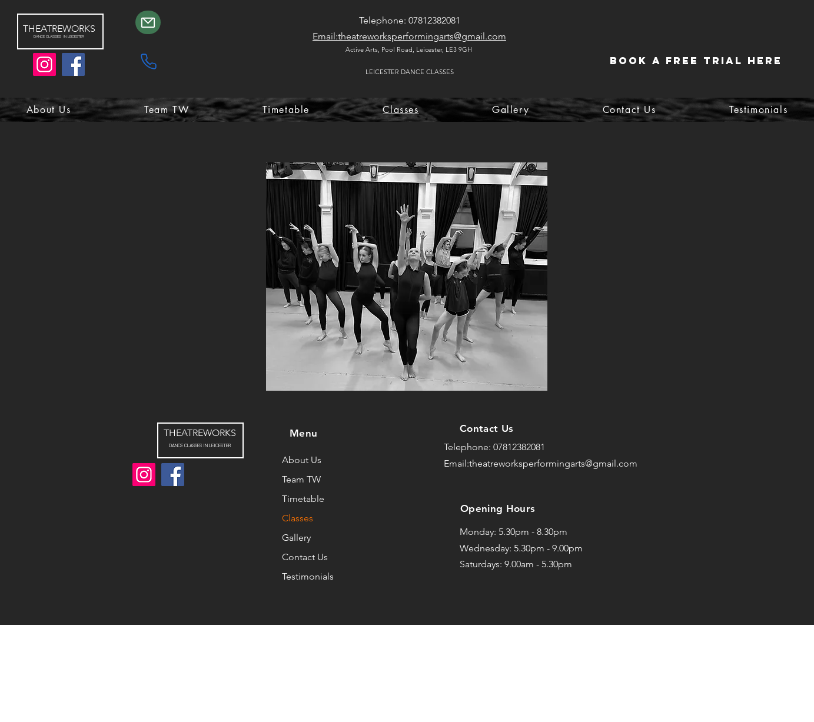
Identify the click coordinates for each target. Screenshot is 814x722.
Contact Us (305, 557)
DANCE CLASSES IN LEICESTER (200, 445)
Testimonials (308, 576)
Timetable (303, 498)
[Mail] (148, 22)
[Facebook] (73, 64)
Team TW (301, 479)
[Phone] (148, 61)
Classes (297, 518)
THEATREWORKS (59, 28)
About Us (301, 459)
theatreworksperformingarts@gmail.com (553, 463)
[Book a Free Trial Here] (696, 61)
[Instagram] (44, 64)
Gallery (296, 537)
